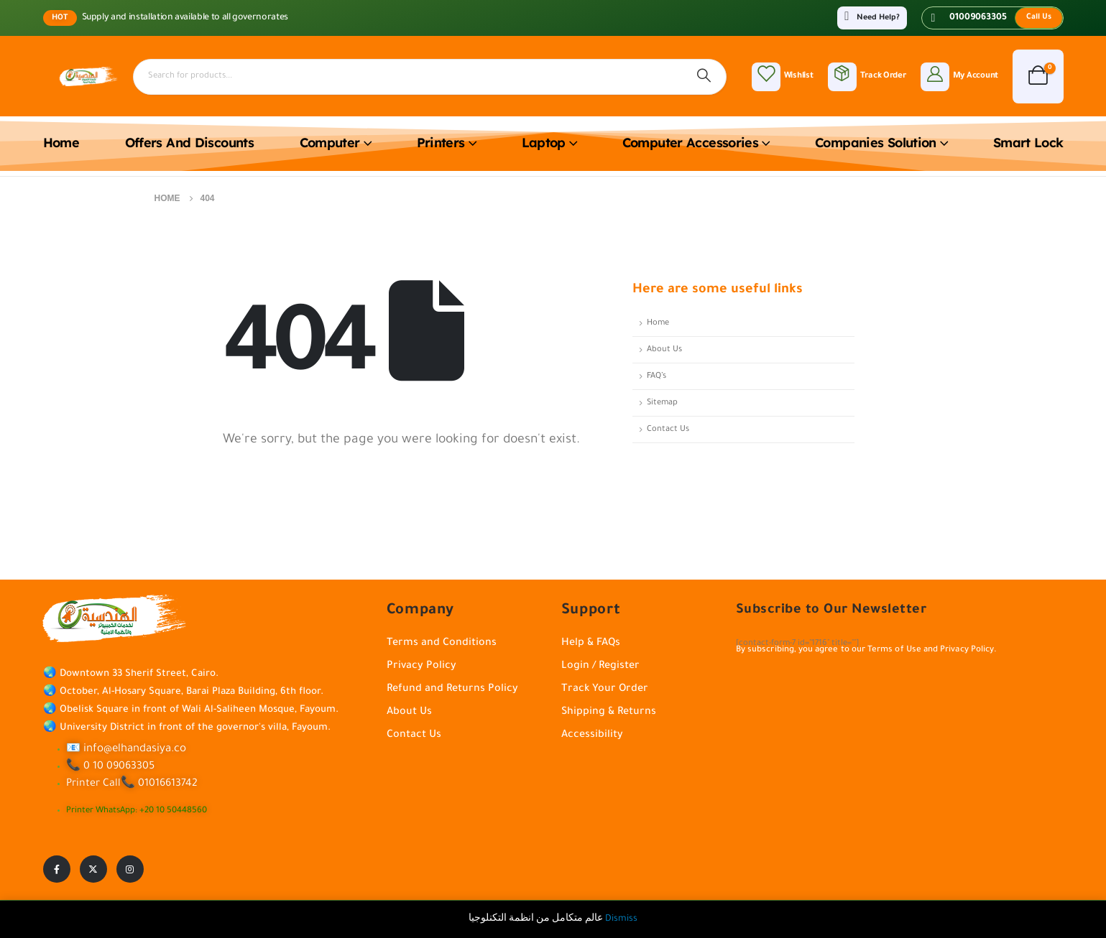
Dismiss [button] (621, 919)
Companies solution (875, 142)
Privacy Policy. (968, 650)
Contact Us (668, 429)
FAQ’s (656, 376)
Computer (330, 142)
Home (61, 142)
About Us (664, 349)
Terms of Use (894, 650)
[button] (1039, 17)
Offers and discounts (189, 142)
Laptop (544, 142)
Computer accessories (690, 142)
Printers (441, 142)
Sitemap (662, 403)
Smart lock (1028, 142)
